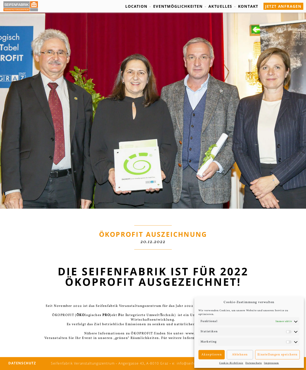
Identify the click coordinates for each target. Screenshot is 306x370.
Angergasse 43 (131, 363)
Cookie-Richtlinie (231, 363)
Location (136, 6)
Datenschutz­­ (253, 363)
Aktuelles (220, 6)
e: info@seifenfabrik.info (194, 363)
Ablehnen (240, 354)
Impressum (271, 363)
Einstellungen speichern (277, 354)
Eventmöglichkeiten (178, 6)
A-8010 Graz (157, 363)
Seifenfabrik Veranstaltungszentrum (83, 363)
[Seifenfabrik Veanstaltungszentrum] (23, 6)
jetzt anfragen (283, 6)
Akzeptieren (211, 354)
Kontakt (248, 6)
